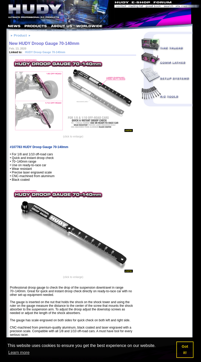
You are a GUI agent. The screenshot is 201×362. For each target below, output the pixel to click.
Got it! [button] (185, 349)
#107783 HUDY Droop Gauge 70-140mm (39, 147)
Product (20, 35)
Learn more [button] (19, 352)
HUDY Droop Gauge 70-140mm (44, 52)
